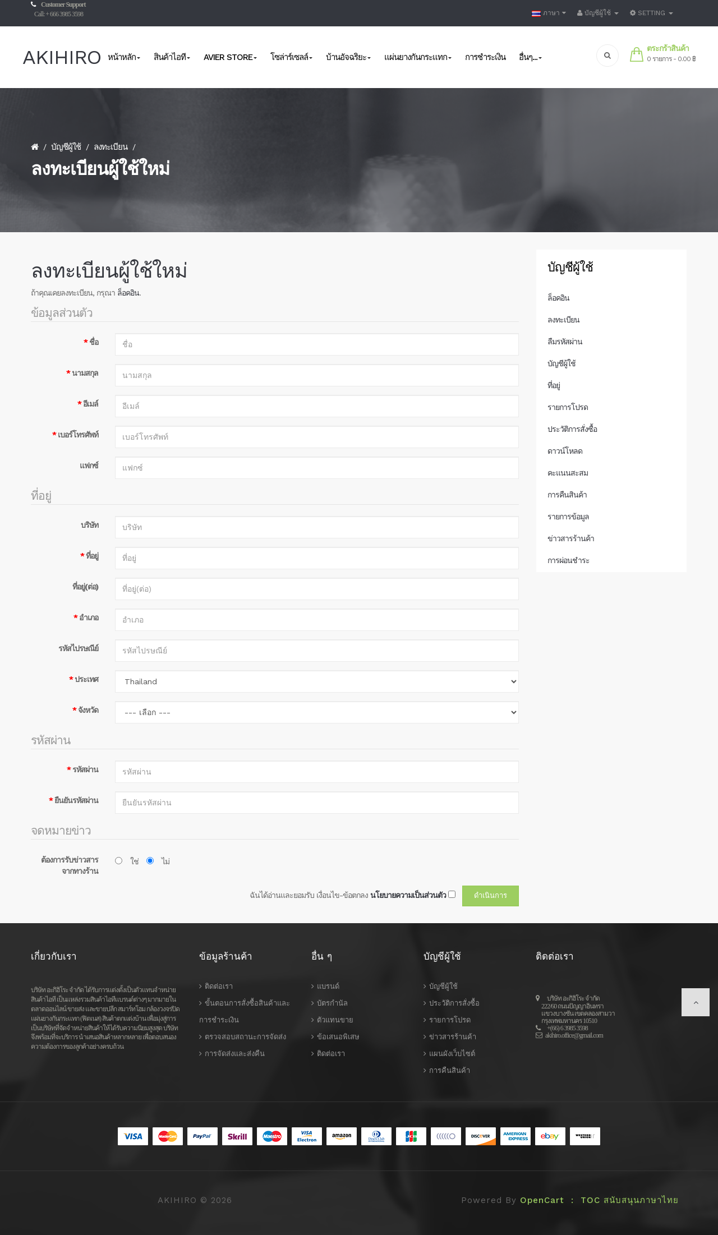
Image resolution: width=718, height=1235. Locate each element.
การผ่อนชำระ (568, 560)
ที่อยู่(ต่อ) (85, 586)
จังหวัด (88, 710)
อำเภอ (88, 617)
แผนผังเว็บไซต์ (452, 1053)
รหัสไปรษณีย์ (78, 648)
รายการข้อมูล (568, 516)
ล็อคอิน (128, 292)
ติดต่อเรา (219, 986)
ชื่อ (93, 342)
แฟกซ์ (89, 465)
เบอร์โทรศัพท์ (78, 434)
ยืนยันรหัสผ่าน (76, 800)
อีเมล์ (90, 403)
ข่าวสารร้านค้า (570, 538)
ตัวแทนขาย (335, 1020)
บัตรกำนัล (332, 1003)
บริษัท (89, 524)
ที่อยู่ (92, 555)
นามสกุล (85, 372)
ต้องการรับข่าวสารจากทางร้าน (69, 865)
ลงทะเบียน (110, 147)
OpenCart (542, 1200)
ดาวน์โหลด (564, 450)
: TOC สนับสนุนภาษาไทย (621, 1200)
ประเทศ (86, 679)
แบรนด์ (328, 986)
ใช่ (127, 861)
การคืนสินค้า (567, 494)
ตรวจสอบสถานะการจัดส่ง (245, 1037)
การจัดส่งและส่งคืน (235, 1053)
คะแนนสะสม (567, 472)
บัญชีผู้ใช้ (66, 147)
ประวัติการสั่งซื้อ (572, 429)
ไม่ (157, 861)
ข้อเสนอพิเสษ (338, 1037)
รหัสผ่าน (85, 769)
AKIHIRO (61, 57)
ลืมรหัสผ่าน (564, 341)
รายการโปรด (567, 407)
